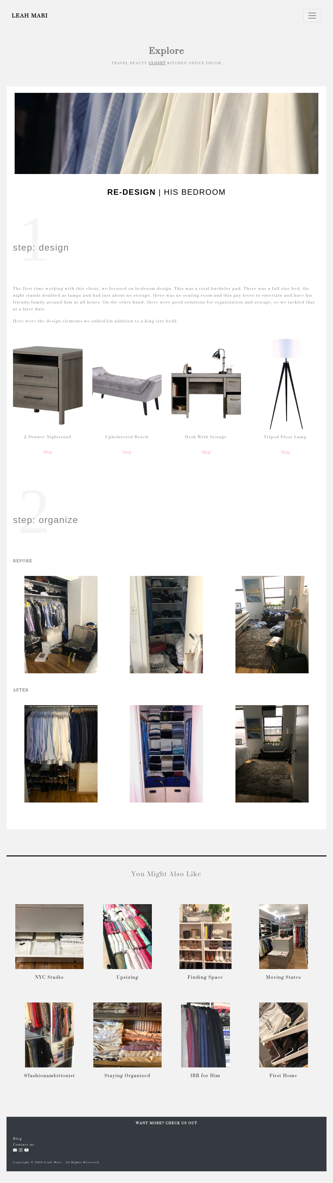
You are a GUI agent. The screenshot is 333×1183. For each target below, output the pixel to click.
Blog (17, 1138)
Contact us (23, 1144)
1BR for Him (205, 1075)
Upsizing (128, 977)
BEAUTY (138, 63)
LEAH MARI (30, 15)
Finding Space (205, 977)
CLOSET (157, 63)
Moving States (283, 977)
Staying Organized (127, 1075)
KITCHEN (177, 63)
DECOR (213, 63)
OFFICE (197, 63)
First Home (284, 1075)
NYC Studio (49, 977)
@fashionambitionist (49, 1075)
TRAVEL (120, 63)
